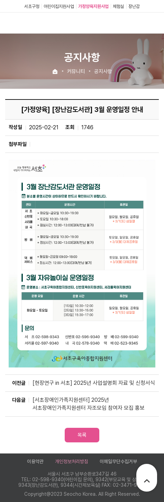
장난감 (134, 6)
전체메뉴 (154, 23)
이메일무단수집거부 (118, 461)
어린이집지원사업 (59, 6)
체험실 (118, 6)
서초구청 (31, 6)
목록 (82, 435)
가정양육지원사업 (93, 6)
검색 (143, 23)
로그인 (131, 22)
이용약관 (35, 461)
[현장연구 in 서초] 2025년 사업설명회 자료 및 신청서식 (94, 383)
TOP (147, 481)
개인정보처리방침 (71, 461)
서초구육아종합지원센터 (36, 23)
